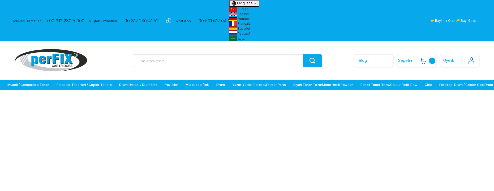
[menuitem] (28, 84)
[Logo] (51, 60)
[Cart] (417, 61)
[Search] (227, 60)
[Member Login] (460, 61)
